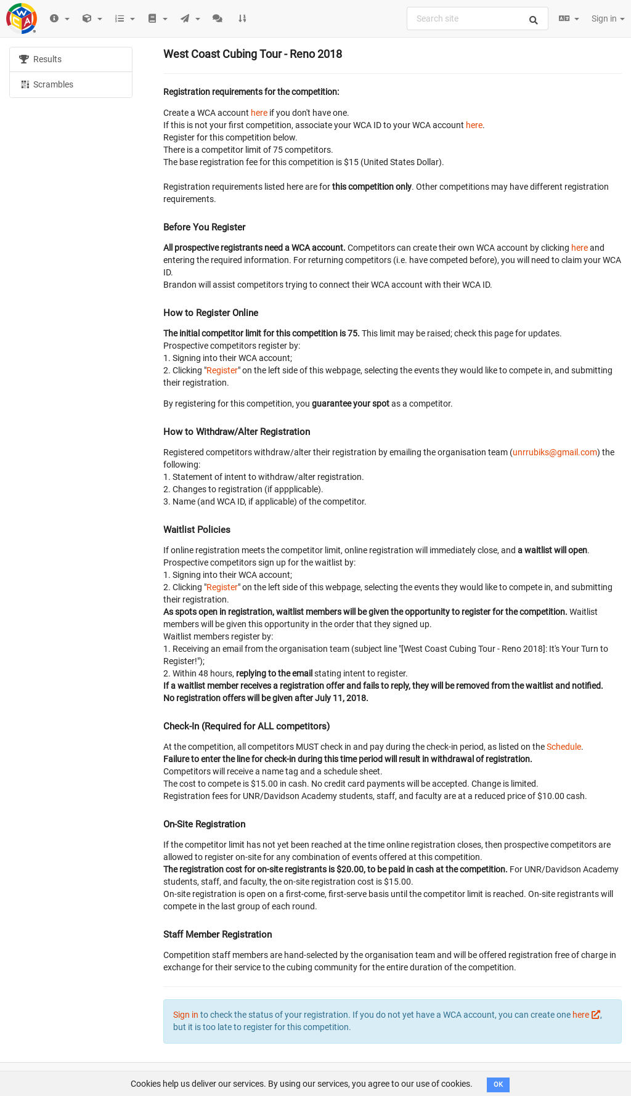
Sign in (608, 18)
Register (222, 370)
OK (498, 1085)
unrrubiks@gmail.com (555, 452)
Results (40, 59)
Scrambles (46, 83)
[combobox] (477, 18)
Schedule (564, 747)
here (259, 113)
